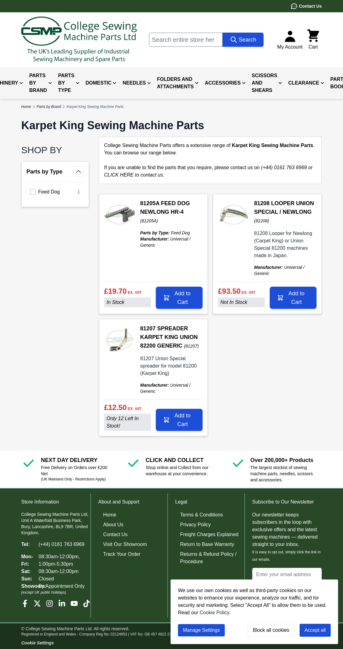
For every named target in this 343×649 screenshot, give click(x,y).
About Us (113, 524)
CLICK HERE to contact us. (134, 174)
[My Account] (290, 39)
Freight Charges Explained (209, 534)
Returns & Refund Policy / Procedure (208, 557)
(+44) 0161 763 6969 (61, 544)
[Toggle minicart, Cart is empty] (313, 39)
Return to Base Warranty (207, 544)
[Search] (243, 40)
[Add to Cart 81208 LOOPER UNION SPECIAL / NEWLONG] (293, 298)
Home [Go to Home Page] (26, 107)
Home (109, 514)
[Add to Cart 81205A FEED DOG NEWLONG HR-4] (179, 298)
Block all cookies (271, 630)
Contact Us (306, 6)
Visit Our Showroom (125, 544)
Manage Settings (201, 630)
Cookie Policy (214, 612)
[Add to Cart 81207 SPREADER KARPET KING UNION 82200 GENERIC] (179, 420)
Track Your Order (121, 554)
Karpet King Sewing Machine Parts (95, 107)
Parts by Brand (49, 107)
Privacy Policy (195, 524)
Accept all (315, 630)
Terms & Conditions (201, 514)
